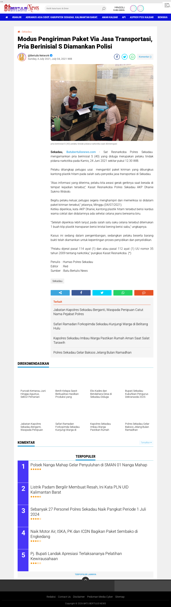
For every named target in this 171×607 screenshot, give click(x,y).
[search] (76, 8)
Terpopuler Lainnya (85, 574)
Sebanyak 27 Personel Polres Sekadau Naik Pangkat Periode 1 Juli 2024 (88, 512)
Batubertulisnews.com (81, 152)
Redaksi (51, 596)
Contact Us (64, 596)
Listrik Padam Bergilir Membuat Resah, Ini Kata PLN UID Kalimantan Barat (79, 490)
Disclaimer (79, 596)
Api (124, 17)
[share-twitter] (125, 57)
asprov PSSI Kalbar (142, 17)
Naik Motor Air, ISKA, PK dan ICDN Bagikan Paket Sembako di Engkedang (84, 534)
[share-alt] (60, 293)
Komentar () (145, 56)
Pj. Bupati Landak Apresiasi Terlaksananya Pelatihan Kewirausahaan (76, 556)
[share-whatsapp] (132, 57)
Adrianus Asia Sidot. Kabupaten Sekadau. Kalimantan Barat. (62, 17)
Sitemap (120, 596)
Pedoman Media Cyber (100, 596)
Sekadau (27, 31)
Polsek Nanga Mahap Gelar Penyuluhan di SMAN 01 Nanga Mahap (88, 465)
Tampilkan (146, 442)
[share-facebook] (117, 57)
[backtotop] (85, 580)
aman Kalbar (110, 17)
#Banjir (16, 17)
